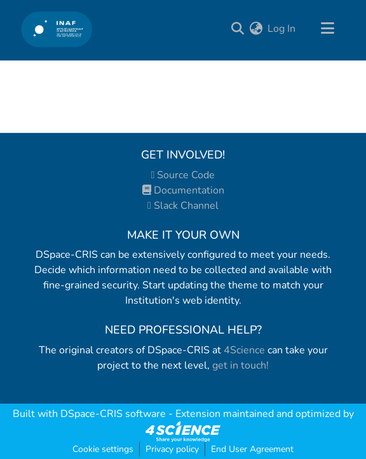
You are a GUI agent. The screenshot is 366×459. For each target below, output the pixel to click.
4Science (244, 350)
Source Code (183, 175)
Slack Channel (183, 206)
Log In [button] (282, 29)
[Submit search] (237, 28)
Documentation (183, 190)
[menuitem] (256, 28)
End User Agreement (252, 449)
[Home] (57, 29)
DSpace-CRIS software (113, 414)
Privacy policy (172, 449)
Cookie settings (102, 449)
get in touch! (240, 365)
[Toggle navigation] (327, 29)
